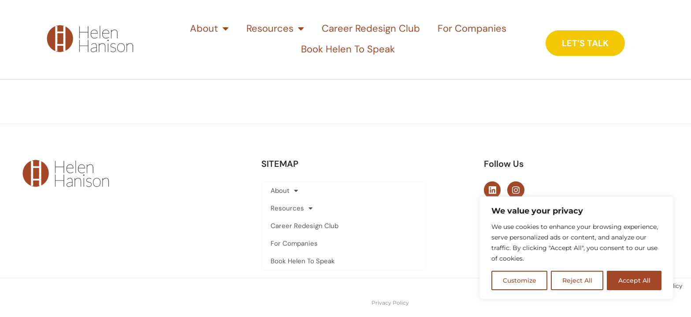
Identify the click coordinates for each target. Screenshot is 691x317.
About (209, 28)
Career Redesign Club (371, 28)
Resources (275, 28)
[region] (576, 247)
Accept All (634, 280)
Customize (519, 280)
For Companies (472, 28)
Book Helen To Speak (348, 49)
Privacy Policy (390, 302)
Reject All (577, 280)
